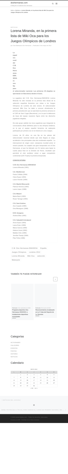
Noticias (17, 10)
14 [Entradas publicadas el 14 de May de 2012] (14, 380)
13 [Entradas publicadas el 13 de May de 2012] (54, 377)
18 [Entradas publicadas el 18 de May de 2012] (40, 380)
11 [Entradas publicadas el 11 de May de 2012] (40, 377)
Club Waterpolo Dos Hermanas (22, 45)
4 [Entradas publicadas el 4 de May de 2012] (40, 374)
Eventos (14, 348)
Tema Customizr (35, 419)
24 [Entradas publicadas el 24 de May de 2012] (34, 383)
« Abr (31, 388)
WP (19, 419)
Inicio (12, 10)
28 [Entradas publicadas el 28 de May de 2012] (14, 385)
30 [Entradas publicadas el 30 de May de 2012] (27, 385)
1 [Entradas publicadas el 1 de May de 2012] (20, 374)
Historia (14, 354)
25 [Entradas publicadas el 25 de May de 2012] (40, 383)
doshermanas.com (21, 417)
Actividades (15, 342)
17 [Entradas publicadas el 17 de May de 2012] (34, 380)
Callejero (15, 345)
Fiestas (14, 351)
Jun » (36, 388)
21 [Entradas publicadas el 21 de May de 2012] (14, 383)
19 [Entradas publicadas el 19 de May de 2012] (47, 380)
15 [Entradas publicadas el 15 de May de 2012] (20, 380)
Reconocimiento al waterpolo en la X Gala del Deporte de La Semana (45, 312)
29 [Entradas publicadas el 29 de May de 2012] (20, 385)
